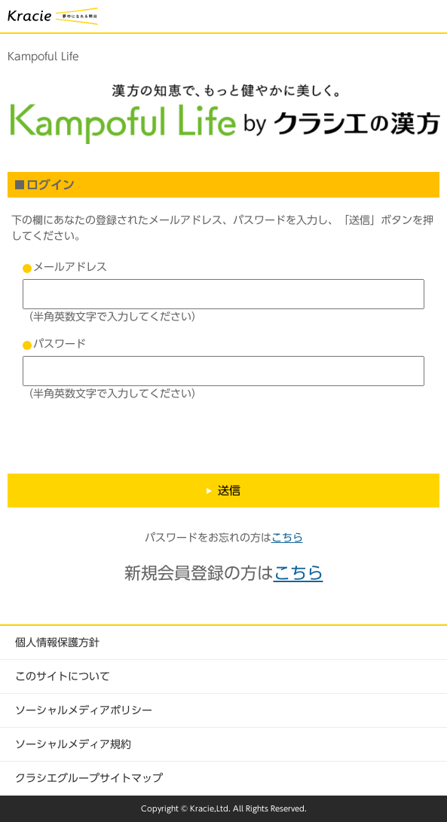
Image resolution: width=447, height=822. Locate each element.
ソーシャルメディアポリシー (83, 710)
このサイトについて (62, 676)
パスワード (59, 344)
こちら (287, 537)
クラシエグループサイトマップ (89, 778)
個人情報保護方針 (57, 642)
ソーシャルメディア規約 (73, 744)
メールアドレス (70, 267)
